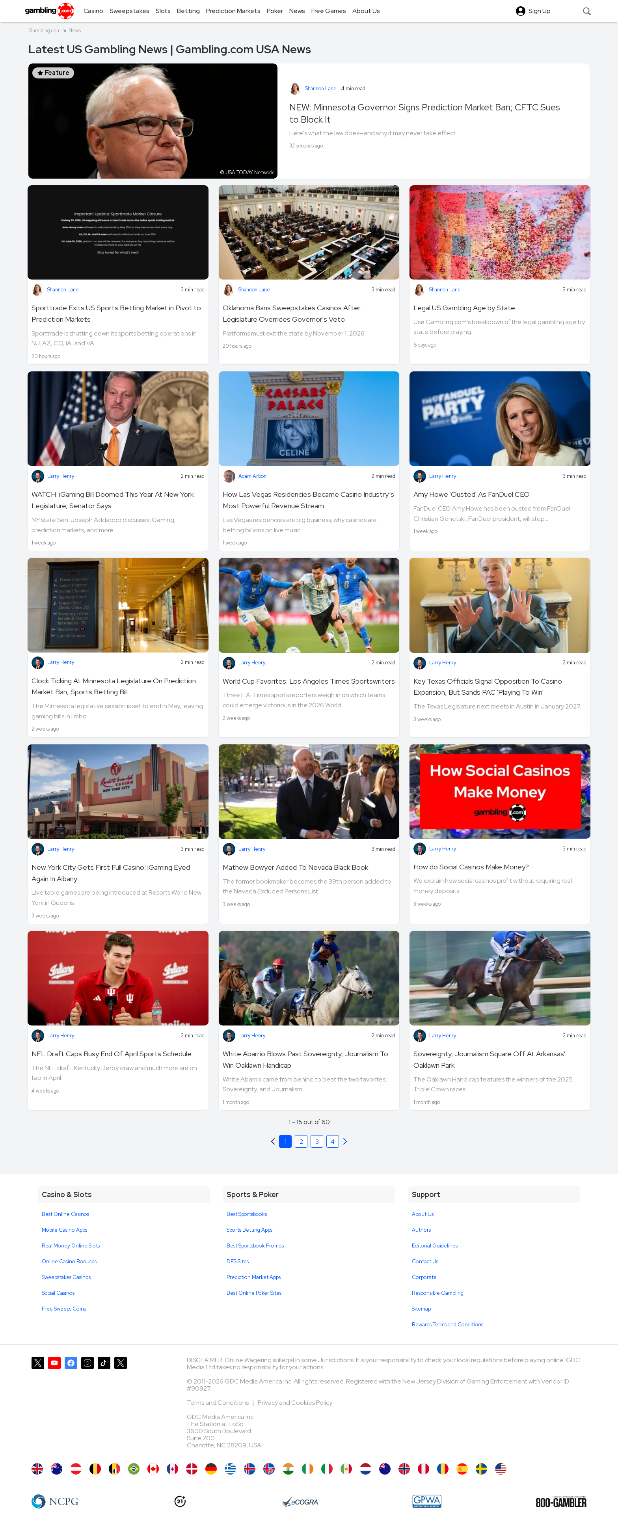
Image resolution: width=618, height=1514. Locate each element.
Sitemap (421, 1308)
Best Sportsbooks (247, 1214)
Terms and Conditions (218, 1402)
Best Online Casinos (65, 1214)
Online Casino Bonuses (69, 1261)
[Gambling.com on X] (38, 1406)
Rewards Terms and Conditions (447, 1324)
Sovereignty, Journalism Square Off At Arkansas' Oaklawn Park (489, 1059)
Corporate (424, 1277)
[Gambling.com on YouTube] (54, 1406)
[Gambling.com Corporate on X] (120, 1406)
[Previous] (345, 1141)
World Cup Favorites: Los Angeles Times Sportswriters (309, 681)
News (75, 30)
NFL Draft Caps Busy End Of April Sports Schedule (112, 1053)
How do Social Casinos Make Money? (471, 866)
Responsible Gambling (438, 1293)
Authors (421, 1230)
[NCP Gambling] (55, 1501)
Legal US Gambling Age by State (464, 307)
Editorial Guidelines (435, 1245)
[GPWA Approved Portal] (426, 1501)
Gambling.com (44, 30)
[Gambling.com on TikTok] (104, 1406)
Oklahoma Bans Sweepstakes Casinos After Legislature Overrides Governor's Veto (292, 313)
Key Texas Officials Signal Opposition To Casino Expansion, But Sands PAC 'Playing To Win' (487, 687)
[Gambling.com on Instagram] (87, 1406)
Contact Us (425, 1261)
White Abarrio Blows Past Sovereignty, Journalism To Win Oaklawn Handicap (305, 1059)
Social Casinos (58, 1293)
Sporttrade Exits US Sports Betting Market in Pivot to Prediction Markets (116, 313)
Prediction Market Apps (254, 1277)
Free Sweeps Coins (64, 1308)
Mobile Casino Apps (64, 1230)
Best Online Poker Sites (254, 1293)
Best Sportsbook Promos (255, 1245)
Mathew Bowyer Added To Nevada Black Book (295, 867)
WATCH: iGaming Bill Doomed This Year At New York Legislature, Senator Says (113, 500)
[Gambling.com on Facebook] (71, 1406)
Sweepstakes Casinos (66, 1277)
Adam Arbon (252, 476)
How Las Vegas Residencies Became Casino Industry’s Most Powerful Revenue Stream (308, 500)
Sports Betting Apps (249, 1230)
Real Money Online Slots (71, 1245)
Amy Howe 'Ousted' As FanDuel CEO (471, 494)
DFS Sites (238, 1261)
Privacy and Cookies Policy (295, 1402)
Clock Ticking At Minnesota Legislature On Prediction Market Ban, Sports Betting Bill (114, 686)
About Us (423, 1214)
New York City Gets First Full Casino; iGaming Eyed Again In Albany (111, 873)
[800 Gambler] (561, 1501)
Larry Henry (60, 476)
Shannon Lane (321, 88)
